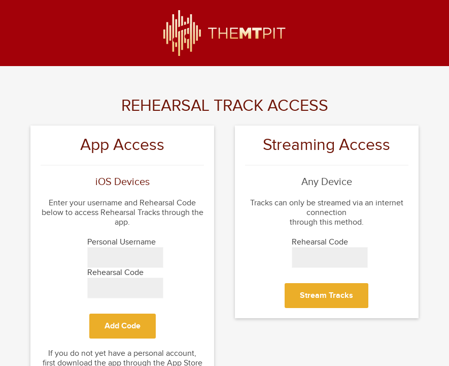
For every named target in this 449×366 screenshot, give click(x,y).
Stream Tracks (326, 295)
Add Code (123, 326)
